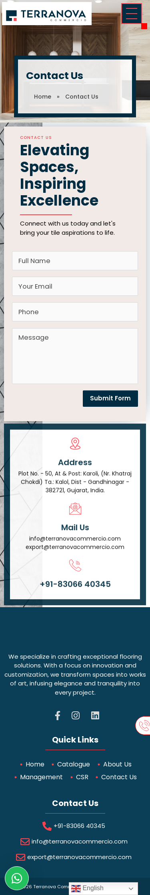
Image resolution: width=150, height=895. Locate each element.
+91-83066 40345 (75, 595)
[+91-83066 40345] (75, 576)
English (87, 888)
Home (42, 97)
